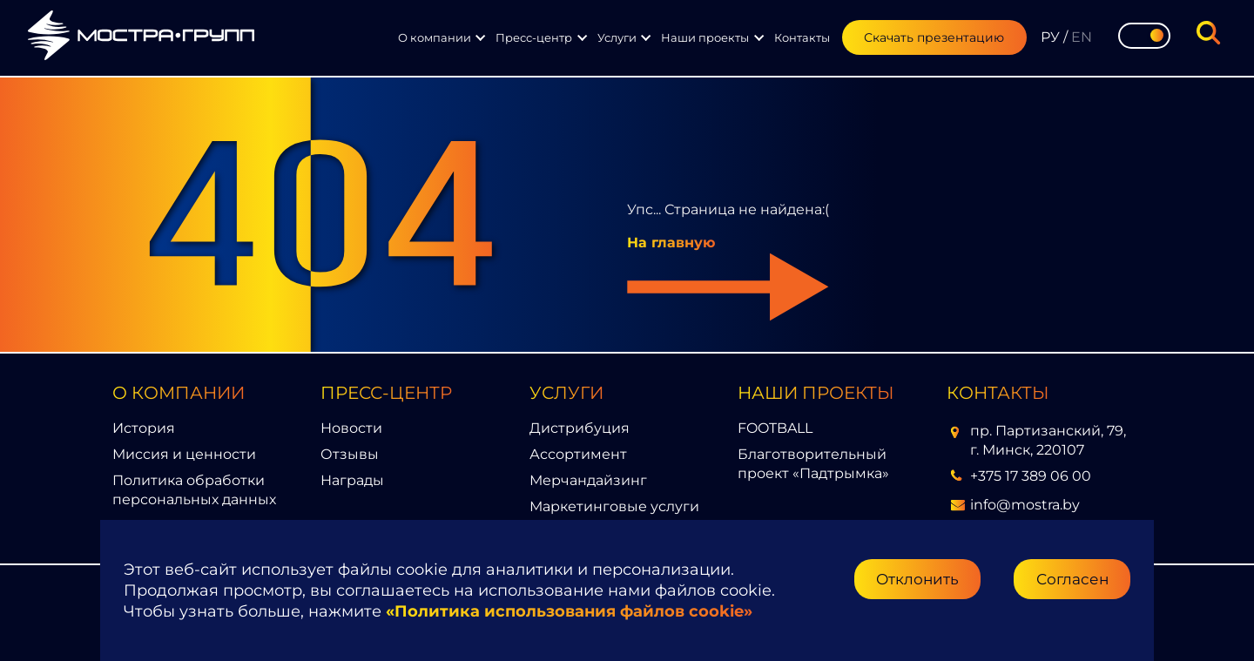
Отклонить (917, 579)
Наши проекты (705, 37)
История (143, 428)
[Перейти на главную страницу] (141, 37)
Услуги (617, 37)
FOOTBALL (775, 428)
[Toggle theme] (1144, 36)
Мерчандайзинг (588, 480)
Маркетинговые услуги (614, 506)
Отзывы (349, 454)
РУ (1050, 37)
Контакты (802, 37)
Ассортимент (578, 454)
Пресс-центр (534, 37)
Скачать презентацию (934, 37)
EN (1081, 37)
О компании (434, 37)
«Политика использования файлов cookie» (569, 611)
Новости (351, 428)
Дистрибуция (579, 428)
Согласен (1072, 579)
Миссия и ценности (184, 454)
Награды (352, 480)
